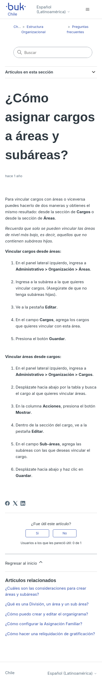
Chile (17, 26)
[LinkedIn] (23, 503)
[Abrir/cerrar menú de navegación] (87, 9)
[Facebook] (7, 503)
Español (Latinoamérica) (53, 9)
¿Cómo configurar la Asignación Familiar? (43, 623)
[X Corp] (15, 503)
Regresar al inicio (24, 562)
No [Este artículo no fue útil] (65, 533)
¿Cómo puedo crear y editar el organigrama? (46, 614)
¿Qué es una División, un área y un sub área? (47, 603)
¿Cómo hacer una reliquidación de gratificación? (50, 633)
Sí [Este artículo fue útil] (37, 533)
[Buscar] (53, 52)
